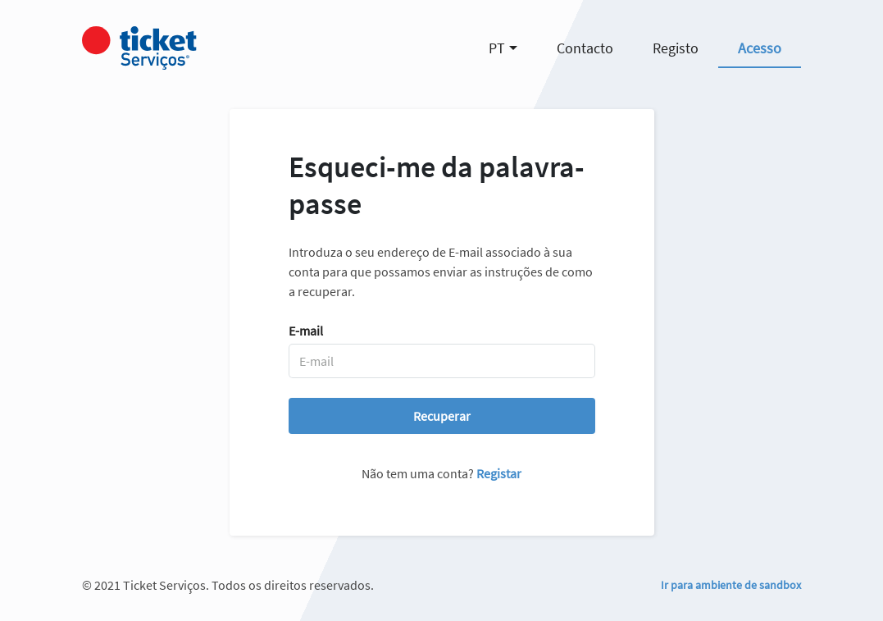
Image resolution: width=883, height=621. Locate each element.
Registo (676, 48)
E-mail (306, 330)
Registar (498, 473)
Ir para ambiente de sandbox (731, 585)
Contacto (585, 48)
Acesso (759, 48)
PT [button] (497, 48)
